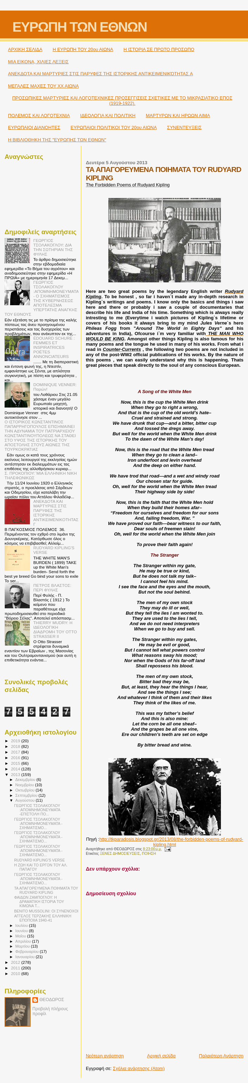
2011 (16, 968)
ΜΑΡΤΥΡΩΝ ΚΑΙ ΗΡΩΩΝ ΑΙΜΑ (178, 115)
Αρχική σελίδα (161, 1055)
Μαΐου (21, 936)
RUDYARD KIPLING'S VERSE (39, 860)
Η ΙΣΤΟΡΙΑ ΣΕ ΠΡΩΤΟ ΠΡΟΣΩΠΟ (158, 49)
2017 (16, 752)
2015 (16, 763)
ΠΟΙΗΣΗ (149, 853)
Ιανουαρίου (25, 957)
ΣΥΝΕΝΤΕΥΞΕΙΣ (184, 127)
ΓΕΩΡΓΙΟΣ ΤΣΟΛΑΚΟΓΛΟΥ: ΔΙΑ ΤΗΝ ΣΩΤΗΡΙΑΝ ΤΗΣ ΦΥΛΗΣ (53, 247)
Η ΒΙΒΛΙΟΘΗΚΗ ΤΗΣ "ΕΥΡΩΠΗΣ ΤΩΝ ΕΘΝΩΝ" (57, 139)
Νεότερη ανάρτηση (105, 1055)
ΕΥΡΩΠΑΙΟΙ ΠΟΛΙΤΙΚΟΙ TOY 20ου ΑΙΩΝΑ (114, 127)
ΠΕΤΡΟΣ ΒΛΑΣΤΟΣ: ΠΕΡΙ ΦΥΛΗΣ (52, 587)
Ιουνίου (22, 931)
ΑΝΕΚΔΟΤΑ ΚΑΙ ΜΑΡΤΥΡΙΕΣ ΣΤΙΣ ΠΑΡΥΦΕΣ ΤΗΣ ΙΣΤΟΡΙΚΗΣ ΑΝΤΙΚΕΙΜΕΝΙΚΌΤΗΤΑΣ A (100, 73)
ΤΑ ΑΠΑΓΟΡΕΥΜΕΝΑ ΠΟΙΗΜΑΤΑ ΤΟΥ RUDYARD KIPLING (46, 890)
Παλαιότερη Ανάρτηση (221, 1055)
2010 (16, 973)
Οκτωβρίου (25, 790)
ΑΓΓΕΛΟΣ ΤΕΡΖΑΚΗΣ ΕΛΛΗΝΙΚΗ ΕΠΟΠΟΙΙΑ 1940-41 (42, 918)
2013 (16, 774)
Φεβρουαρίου (27, 951)
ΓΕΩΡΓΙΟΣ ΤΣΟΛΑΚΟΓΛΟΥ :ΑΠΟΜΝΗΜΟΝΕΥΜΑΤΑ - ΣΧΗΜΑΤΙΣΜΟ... (38, 823)
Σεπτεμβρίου (27, 795)
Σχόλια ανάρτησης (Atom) (139, 1068)
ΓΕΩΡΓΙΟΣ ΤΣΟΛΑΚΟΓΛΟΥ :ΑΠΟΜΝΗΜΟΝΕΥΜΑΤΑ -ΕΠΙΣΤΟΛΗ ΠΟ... (37, 809)
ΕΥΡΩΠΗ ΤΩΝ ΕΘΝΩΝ (79, 26)
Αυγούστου (25, 800)
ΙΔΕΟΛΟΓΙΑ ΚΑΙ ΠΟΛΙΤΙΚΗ (107, 115)
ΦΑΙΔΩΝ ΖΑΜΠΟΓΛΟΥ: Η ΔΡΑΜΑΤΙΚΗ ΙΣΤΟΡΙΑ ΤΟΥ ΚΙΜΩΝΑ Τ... (39, 901)
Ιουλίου (22, 925)
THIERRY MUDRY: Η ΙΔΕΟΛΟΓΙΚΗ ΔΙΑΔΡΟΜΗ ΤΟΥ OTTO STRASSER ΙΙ (55, 629)
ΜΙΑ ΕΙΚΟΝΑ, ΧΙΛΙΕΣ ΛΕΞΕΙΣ (38, 61)
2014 (16, 769)
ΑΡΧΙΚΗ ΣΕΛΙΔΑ (25, 49)
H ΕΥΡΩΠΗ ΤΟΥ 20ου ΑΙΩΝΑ (83, 49)
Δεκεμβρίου (26, 779)
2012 (16, 962)
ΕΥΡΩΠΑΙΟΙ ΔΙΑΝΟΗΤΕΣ (34, 127)
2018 (16, 746)
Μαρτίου (23, 946)
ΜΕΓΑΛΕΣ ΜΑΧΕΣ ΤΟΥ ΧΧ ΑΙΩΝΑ (43, 86)
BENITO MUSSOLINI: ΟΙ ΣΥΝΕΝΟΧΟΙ (46, 911)
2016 (16, 757)
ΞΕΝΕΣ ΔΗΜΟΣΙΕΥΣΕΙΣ (120, 853)
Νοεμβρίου (25, 785)
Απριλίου (23, 941)
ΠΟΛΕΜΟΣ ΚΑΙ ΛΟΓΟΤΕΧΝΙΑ (39, 115)
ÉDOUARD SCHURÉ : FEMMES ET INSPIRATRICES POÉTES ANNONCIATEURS (54, 347)
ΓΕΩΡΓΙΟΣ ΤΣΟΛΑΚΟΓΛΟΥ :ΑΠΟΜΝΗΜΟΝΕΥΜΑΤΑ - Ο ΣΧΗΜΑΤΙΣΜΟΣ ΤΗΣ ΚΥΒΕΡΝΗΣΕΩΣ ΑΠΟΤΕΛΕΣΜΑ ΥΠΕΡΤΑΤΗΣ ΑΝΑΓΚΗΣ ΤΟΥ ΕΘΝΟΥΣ (41, 298)
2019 (16, 740)
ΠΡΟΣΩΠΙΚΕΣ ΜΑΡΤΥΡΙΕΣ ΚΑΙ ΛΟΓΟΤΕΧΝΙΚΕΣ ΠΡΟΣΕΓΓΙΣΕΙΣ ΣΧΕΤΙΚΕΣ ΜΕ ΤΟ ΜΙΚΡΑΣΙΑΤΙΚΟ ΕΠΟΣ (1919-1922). (122, 100)
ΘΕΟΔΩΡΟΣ (51, 999)
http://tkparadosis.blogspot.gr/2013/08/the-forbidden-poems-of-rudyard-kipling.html (171, 842)
